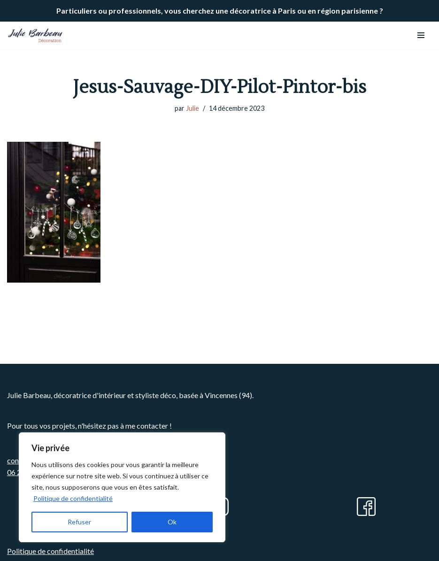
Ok (172, 522)
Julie (192, 108)
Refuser (79, 522)
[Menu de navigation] (421, 35)
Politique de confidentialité (73, 498)
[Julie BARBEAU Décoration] (35, 35)
